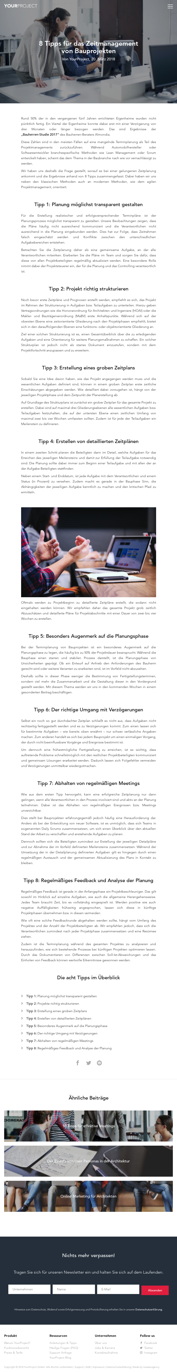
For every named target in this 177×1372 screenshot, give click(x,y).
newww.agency (151, 1367)
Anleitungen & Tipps (63, 1343)
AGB (88, 1367)
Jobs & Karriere (105, 1348)
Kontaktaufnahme (106, 1353)
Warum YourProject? (17, 1343)
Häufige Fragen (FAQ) (63, 1348)
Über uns (101, 1343)
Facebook (148, 1343)
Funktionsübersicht (16, 1348)
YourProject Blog (60, 1358)
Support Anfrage (60, 1353)
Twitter (146, 1348)
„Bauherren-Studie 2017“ (40, 135)
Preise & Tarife (13, 1353)
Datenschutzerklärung (148, 1309)
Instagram (148, 1353)
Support (79, 1367)
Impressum (99, 1367)
